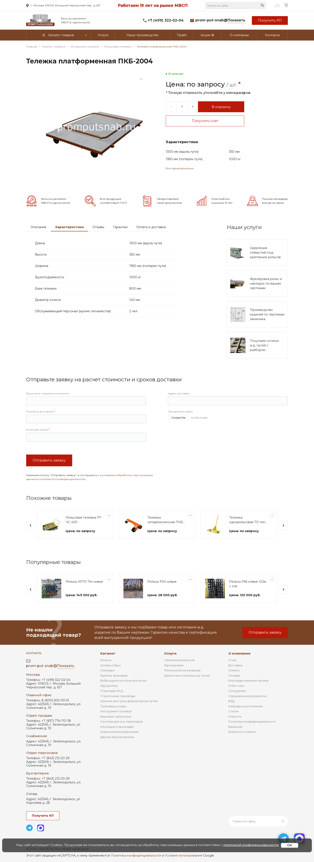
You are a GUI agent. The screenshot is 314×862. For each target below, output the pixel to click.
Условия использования (183, 855)
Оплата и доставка (151, 227)
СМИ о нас (236, 685)
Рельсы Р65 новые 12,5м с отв (247, 584)
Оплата (233, 670)
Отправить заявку (49, 460)
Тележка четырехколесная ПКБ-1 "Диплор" (166, 520)
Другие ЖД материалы (117, 737)
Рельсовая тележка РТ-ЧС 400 (84, 520)
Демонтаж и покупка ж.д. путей (187, 675)
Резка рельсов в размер (182, 670)
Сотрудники (237, 690)
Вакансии (235, 726)
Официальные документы (247, 696)
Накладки (107, 670)
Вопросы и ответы (242, 731)
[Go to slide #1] (33, 78)
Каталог (107, 653)
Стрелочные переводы (117, 696)
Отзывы (98, 227)
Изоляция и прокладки (117, 726)
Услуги (170, 653)
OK (289, 845)
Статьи (233, 711)
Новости (234, 716)
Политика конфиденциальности (251, 721)
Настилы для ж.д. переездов (121, 721)
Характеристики (69, 227)
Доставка (235, 665)
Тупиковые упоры (113, 706)
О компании (239, 653)
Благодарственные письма (248, 680)
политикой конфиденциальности (62, 479)
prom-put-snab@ (220, 20)
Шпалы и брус (110, 665)
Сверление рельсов (179, 660)
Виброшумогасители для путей (123, 680)
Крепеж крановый (114, 675)
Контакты (33, 653)
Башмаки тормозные (115, 716)
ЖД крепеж (109, 685)
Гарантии (120, 227)
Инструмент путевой (115, 711)
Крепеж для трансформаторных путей (129, 701)
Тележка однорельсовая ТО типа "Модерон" (248, 520)
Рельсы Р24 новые (162, 582)
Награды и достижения (245, 706)
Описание (38, 227)
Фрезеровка (173, 665)
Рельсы (105, 660)
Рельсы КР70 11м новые (84, 582)
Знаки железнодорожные (119, 731)
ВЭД (231, 701)
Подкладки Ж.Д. (111, 690)
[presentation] (30, 525)
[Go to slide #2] (33, 93)
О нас (232, 660)
